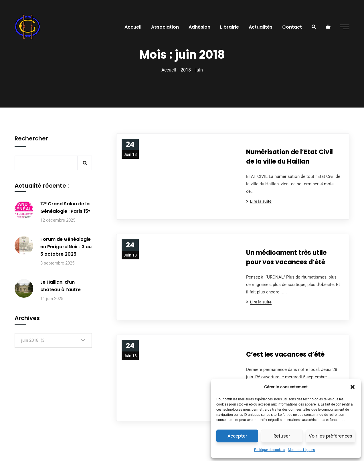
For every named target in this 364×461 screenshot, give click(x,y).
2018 (186, 70)
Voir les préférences (330, 436)
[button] (352, 387)
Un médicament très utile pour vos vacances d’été (286, 257)
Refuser (282, 436)
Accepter (237, 436)
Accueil (168, 70)
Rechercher (31, 138)
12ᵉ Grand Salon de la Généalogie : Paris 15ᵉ (65, 207)
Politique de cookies (269, 450)
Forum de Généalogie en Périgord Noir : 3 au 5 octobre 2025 (66, 246)
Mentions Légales (301, 450)
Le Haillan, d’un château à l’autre (60, 286)
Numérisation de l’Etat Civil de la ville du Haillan (289, 157)
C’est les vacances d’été (285, 354)
